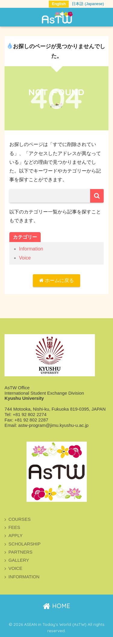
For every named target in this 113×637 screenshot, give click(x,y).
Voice (25, 257)
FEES (14, 527)
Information (31, 248)
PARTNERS (20, 552)
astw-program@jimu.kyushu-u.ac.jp (53, 425)
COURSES (19, 519)
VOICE (15, 568)
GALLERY (18, 560)
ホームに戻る (56, 280)
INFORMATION (23, 576)
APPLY (15, 535)
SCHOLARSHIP (24, 544)
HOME (56, 606)
